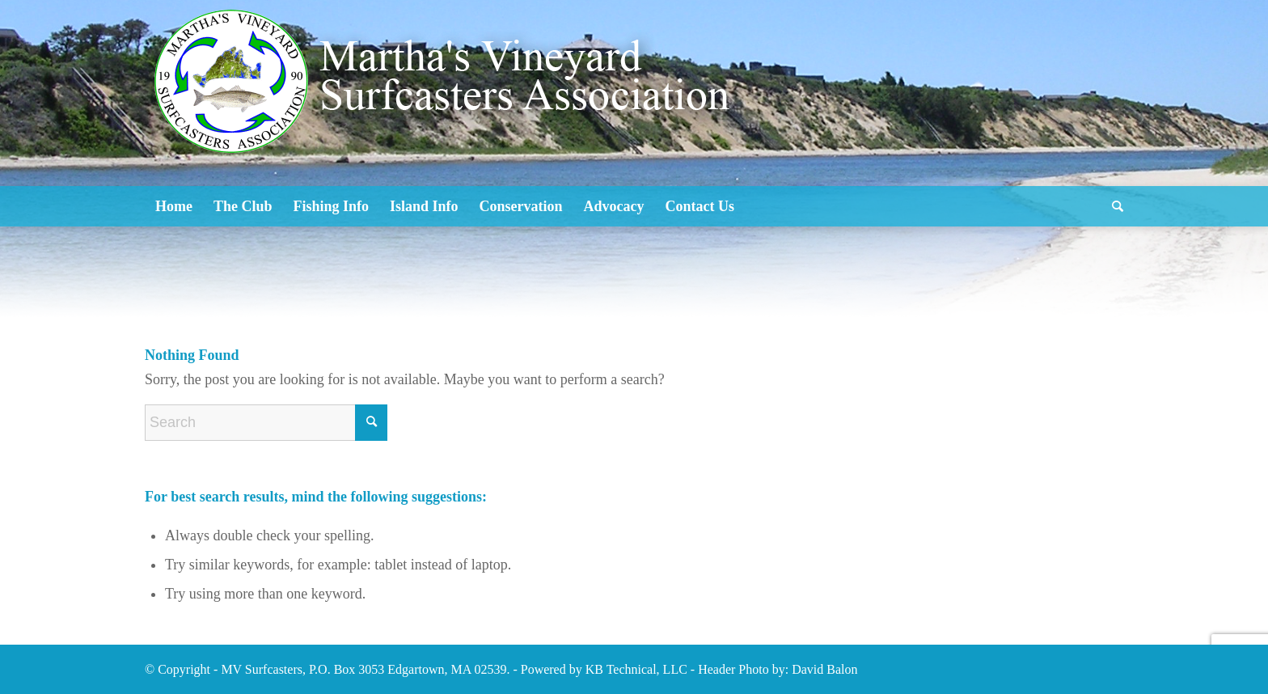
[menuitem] (174, 206)
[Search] (1112, 206)
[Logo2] (448, 129)
